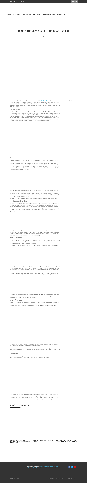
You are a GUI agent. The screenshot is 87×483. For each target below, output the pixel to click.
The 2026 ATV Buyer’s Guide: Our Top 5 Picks (43, 441)
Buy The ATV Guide (61, 14)
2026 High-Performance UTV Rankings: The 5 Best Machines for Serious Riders (20, 441)
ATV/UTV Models (16, 14)
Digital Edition (36, 14)
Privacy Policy (72, 478)
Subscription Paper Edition (48, 14)
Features (9, 14)
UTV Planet (41, 466)
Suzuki (22, 100)
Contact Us (21, 1)
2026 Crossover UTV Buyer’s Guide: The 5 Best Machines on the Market (66, 441)
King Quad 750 (44, 100)
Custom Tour (35, 467)
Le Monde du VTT (52, 466)
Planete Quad (46, 466)
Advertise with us (13, 1)
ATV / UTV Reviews (27, 14)
